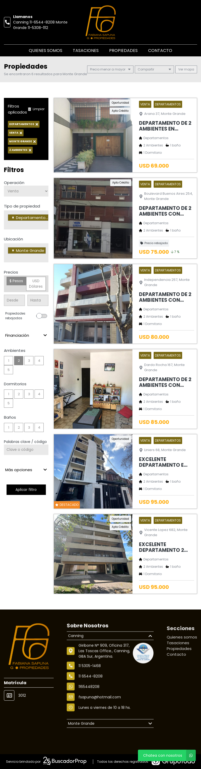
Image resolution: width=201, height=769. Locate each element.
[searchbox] (9, 224)
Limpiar (36, 109)
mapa (186, 69)
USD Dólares (36, 283)
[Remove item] (13, 218)
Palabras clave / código (25, 441)
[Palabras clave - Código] (26, 450)
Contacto (160, 51)
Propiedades (123, 51)
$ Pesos (16, 280)
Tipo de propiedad (22, 206)
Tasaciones (86, 51)
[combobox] (26, 219)
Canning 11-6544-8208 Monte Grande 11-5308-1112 (40, 25)
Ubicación (13, 239)
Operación (14, 182)
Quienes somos (45, 51)
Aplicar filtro (26, 489)
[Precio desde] (14, 300)
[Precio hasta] (37, 300)
